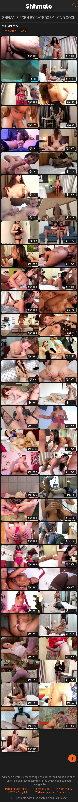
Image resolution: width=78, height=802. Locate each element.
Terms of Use (42, 788)
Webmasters (42, 792)
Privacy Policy (64, 788)
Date (23, 31)
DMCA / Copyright (18, 792)
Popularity (10, 31)
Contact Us (63, 792)
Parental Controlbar (16, 788)
